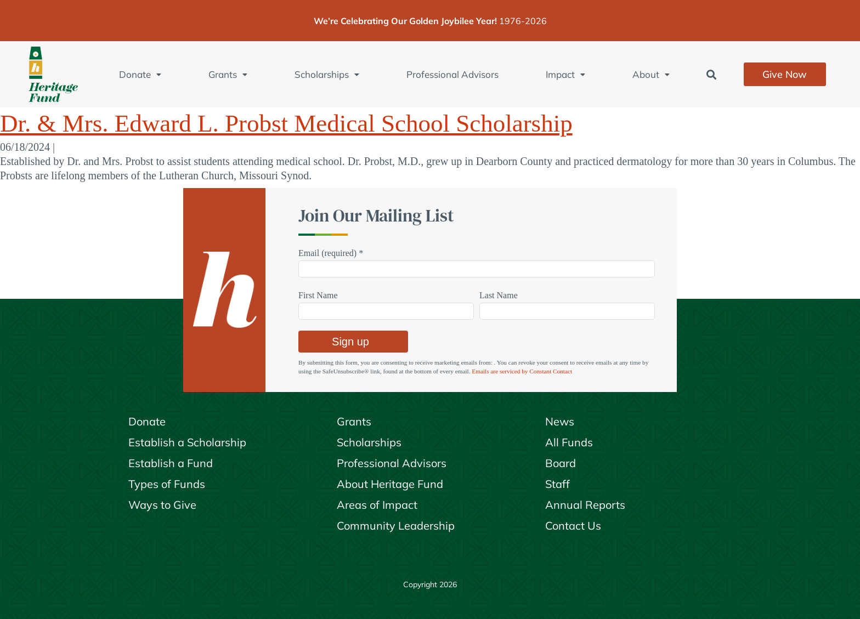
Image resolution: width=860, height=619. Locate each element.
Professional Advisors (452, 74)
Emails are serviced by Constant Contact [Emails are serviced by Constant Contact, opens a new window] (522, 371)
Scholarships (327, 74)
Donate (140, 74)
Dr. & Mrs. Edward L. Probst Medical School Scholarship (286, 123)
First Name (318, 295)
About (651, 74)
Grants (227, 74)
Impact (565, 74)
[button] (712, 74)
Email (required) (330, 253)
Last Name (498, 295)
